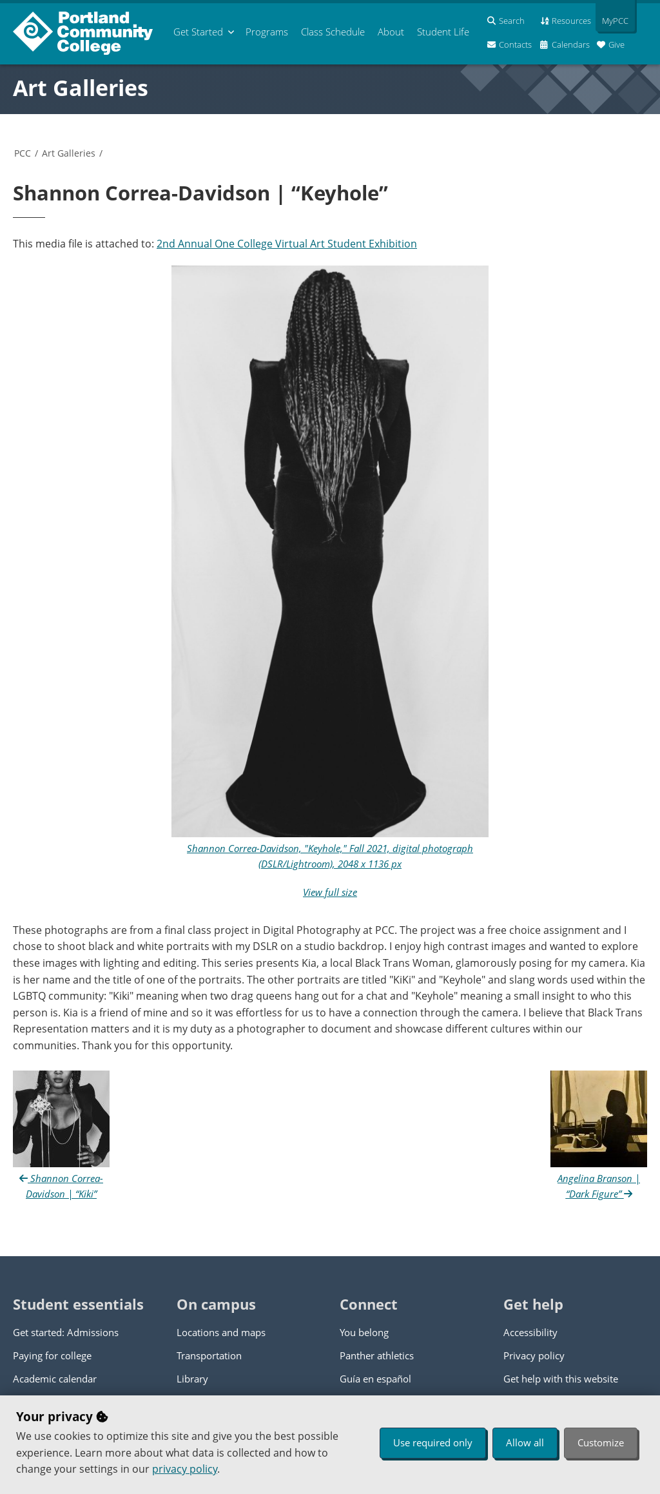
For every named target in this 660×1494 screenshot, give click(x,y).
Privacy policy (534, 1355)
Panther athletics (377, 1355)
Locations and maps (221, 1332)
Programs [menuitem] (267, 31)
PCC (22, 153)
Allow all (525, 1442)
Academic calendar (55, 1378)
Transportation (209, 1355)
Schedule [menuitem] (333, 31)
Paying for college (52, 1355)
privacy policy (184, 1469)
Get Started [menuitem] (198, 31)
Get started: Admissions (66, 1332)
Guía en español (375, 1378)
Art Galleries (80, 87)
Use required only (432, 1442)
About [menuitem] (391, 31)
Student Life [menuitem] (443, 31)
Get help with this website (560, 1378)
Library (192, 1378)
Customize (601, 1442)
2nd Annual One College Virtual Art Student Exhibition (287, 244)
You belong (364, 1332)
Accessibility (530, 1332)
